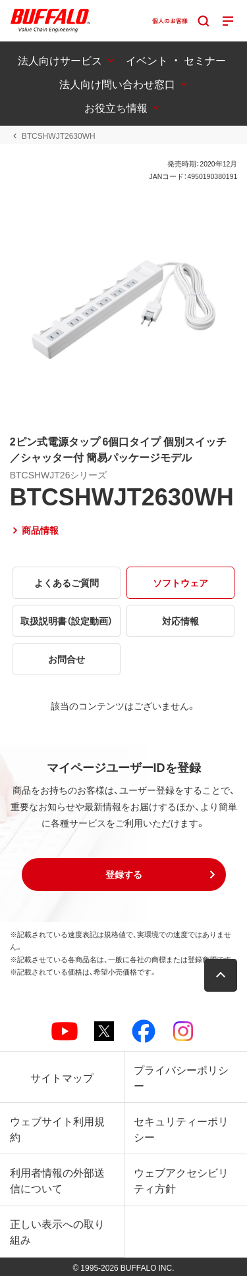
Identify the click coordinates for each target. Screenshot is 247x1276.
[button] (124, 874)
